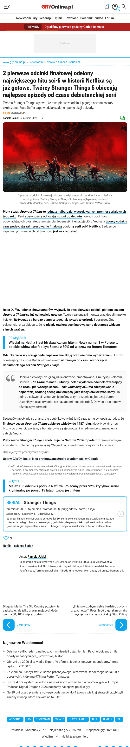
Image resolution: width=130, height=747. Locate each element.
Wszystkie (15, 719)
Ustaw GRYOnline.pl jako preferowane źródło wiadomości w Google (50, 459)
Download (71, 18)
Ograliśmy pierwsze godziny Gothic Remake (74, 27)
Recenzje (45, 18)
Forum (109, 18)
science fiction (23, 546)
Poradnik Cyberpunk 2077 (28, 730)
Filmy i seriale (77, 719)
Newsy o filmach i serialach (64, 62)
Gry (35, 18)
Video (99, 18)
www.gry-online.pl (14, 62)
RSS (119, 719)
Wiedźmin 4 (50, 736)
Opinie (58, 18)
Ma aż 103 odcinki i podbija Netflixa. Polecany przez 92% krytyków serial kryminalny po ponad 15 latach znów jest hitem (64, 488)
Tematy (107, 719)
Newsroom (23, 18)
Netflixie (70, 440)
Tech (95, 719)
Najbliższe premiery (75, 736)
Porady (59, 719)
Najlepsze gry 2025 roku (102, 730)
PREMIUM (33, 27)
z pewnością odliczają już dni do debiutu (53, 216)
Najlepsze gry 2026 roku (66, 730)
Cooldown (43, 719)
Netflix (7, 546)
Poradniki (86, 18)
